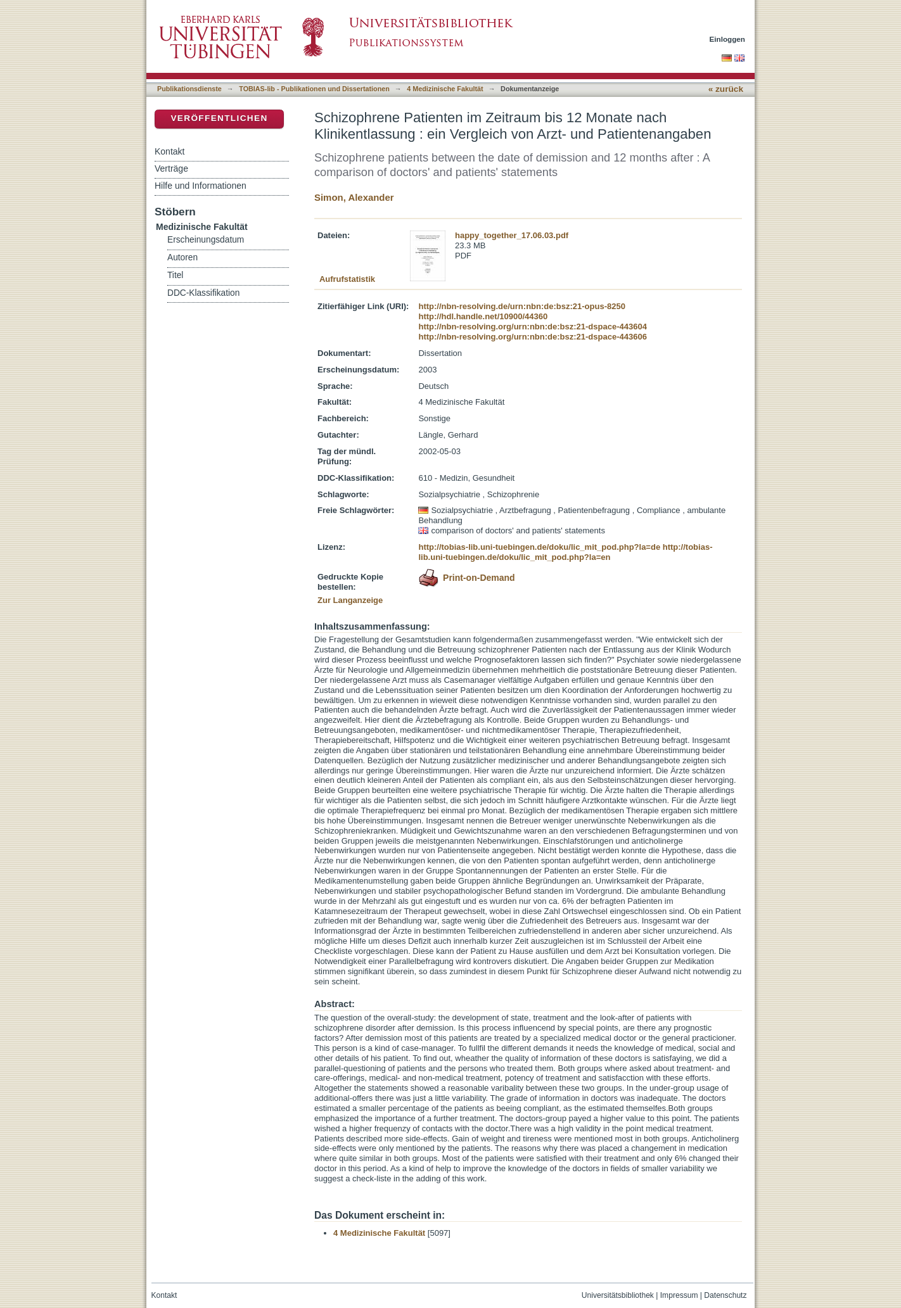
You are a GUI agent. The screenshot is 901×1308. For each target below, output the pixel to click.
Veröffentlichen (218, 118)
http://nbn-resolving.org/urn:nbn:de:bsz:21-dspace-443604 (532, 326)
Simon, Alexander (354, 197)
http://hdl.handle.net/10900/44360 (482, 316)
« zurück (725, 89)
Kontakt (169, 151)
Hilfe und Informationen (200, 186)
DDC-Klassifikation (203, 293)
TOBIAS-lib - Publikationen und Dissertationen (314, 88)
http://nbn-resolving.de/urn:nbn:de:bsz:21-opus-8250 (521, 306)
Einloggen (728, 39)
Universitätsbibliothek (618, 1295)
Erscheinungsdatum (205, 239)
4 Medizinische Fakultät (445, 88)
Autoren (182, 257)
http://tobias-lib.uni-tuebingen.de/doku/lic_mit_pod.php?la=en (565, 552)
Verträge (171, 168)
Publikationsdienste (189, 88)
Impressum (679, 1295)
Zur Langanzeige (350, 600)
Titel (175, 275)
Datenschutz (725, 1295)
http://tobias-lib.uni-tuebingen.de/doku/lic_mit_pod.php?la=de (539, 547)
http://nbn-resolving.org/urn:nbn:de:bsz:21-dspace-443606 (532, 336)
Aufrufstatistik (347, 279)
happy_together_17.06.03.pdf (511, 235)
